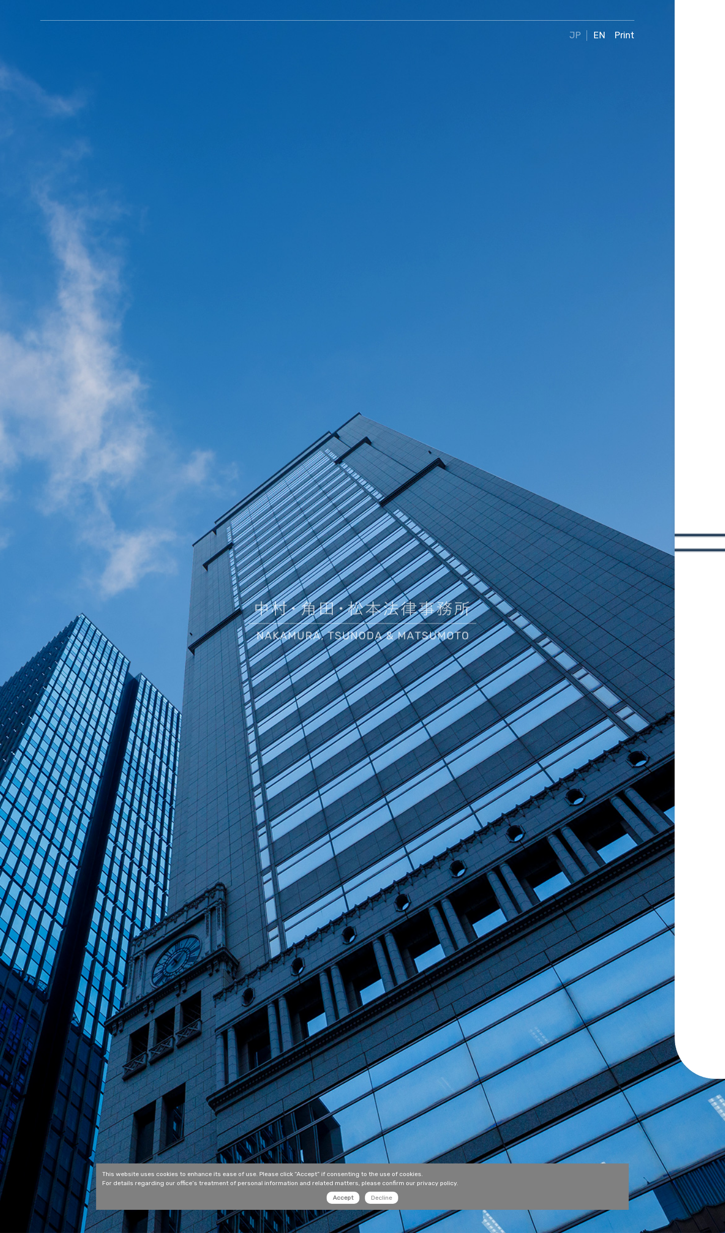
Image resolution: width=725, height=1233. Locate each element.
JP (575, 35)
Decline (381, 1197)
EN (599, 35)
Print (624, 35)
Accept (343, 1197)
